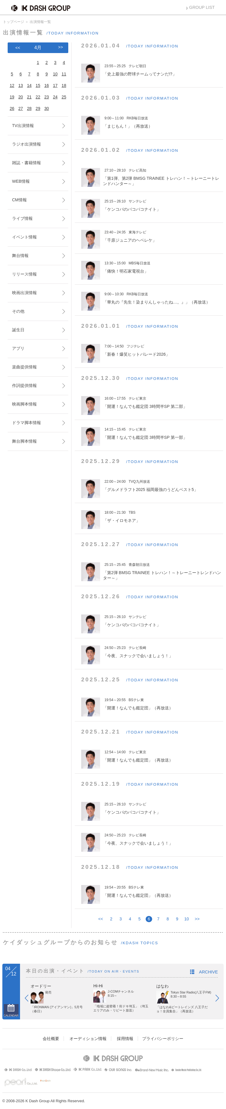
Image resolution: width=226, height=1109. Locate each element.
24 (55, 97)
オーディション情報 (88, 1038)
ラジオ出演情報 (26, 144)
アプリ (18, 348)
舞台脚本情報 (24, 441)
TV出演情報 (23, 125)
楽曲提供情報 (24, 367)
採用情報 (125, 1038)
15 (38, 85)
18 (64, 85)
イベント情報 (24, 237)
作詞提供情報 (24, 385)
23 (46, 97)
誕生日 (18, 329)
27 (20, 108)
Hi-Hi (98, 985)
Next (220, 999)
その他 (18, 311)
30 (46, 108)
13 (20, 85)
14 (29, 85)
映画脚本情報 (24, 404)
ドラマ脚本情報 (26, 422)
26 (12, 108)
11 (64, 74)
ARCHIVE (208, 972)
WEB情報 (21, 181)
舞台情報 (20, 255)
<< (100, 919)
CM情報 (19, 199)
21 (29, 97)
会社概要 (51, 1038)
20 (20, 97)
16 (46, 85)
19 (12, 97)
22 (38, 97)
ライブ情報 (22, 218)
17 (55, 85)
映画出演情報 (24, 292)
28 (29, 108)
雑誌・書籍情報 (26, 162)
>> (197, 919)
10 (186, 919)
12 (12, 85)
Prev (29, 999)
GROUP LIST (202, 7)
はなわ (162, 986)
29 (38, 108)
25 (64, 97)
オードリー (41, 986)
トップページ (13, 22)
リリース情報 (24, 274)
